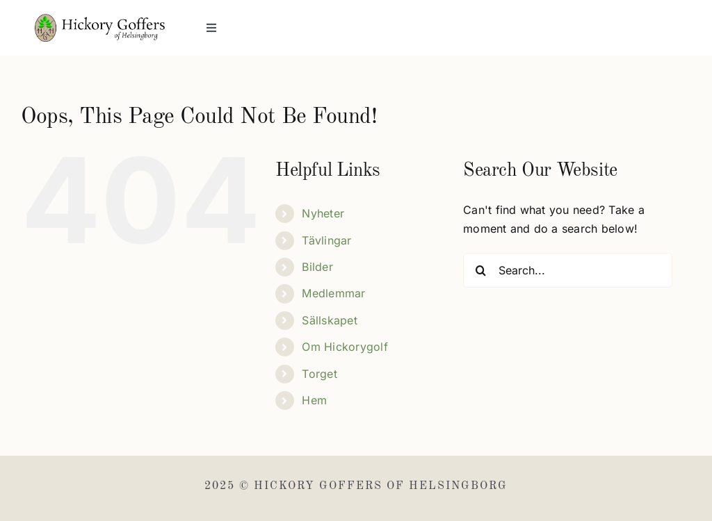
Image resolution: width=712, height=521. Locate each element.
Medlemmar (333, 293)
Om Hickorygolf (344, 347)
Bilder (317, 267)
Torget (319, 374)
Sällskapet (329, 320)
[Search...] (567, 270)
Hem (314, 400)
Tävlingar (326, 240)
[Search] (480, 270)
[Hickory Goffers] (100, 19)
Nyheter (323, 213)
